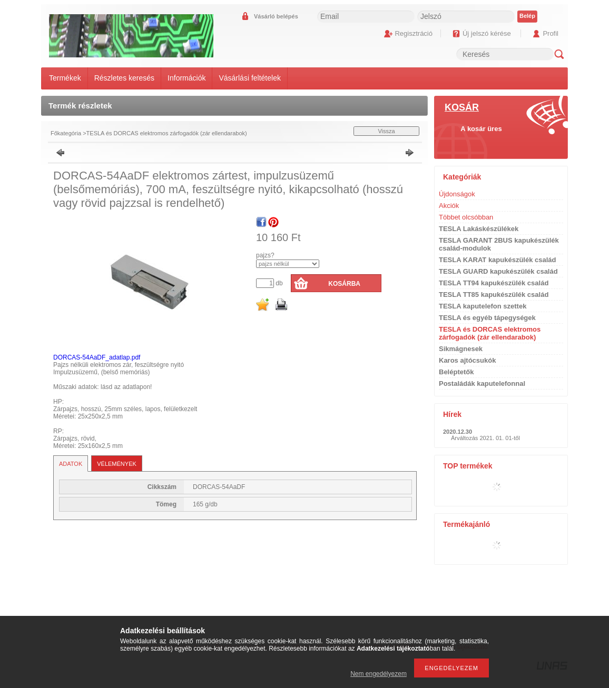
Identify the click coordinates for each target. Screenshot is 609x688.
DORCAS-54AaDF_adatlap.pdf (96, 357)
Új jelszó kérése (487, 33)
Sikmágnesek (461, 349)
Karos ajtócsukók (467, 360)
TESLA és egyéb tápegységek (487, 318)
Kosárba (344, 283)
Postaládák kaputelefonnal (482, 383)
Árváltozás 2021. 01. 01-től (485, 438)
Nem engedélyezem (378, 673)
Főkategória (66, 133)
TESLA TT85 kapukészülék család (493, 294)
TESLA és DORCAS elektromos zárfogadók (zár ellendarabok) (166, 133)
